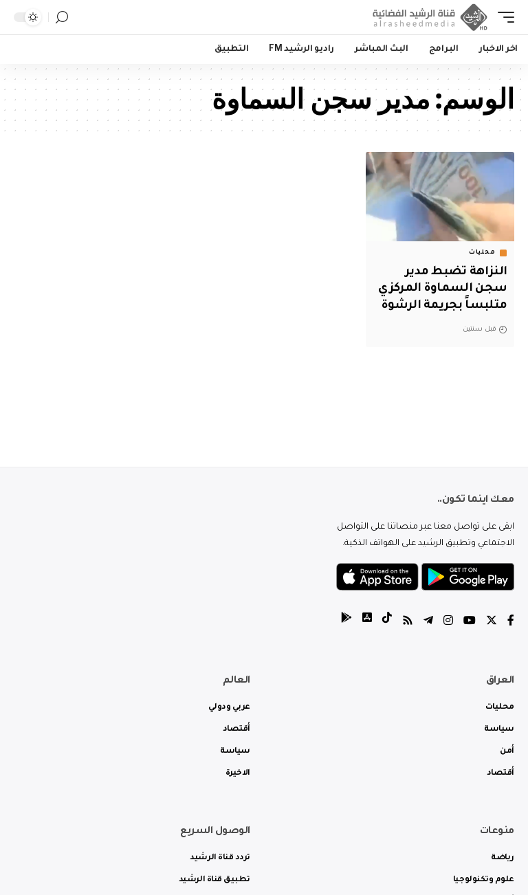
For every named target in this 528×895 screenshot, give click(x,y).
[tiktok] (387, 622)
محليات (482, 253)
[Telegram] (428, 622)
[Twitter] (491, 622)
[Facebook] (510, 622)
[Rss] (407, 622)
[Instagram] (448, 622)
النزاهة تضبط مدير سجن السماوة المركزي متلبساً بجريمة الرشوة (442, 289)
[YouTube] (469, 622)
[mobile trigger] (502, 17)
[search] (62, 17)
